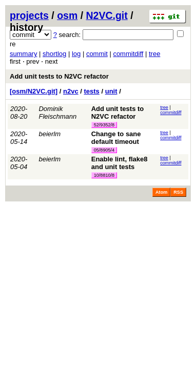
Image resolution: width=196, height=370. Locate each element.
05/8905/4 (104, 150)
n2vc (71, 91)
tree (154, 54)
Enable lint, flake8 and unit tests (119, 163)
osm (67, 15)
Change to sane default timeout (116, 137)
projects (29, 15)
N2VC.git (107, 15)
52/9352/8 (104, 124)
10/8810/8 (104, 175)
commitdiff (128, 54)
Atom (161, 192)
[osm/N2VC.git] (33, 91)
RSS (178, 192)
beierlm (49, 134)
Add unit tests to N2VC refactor (59, 76)
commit (97, 54)
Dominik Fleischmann (57, 112)
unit (111, 91)
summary (23, 54)
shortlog (54, 54)
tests (92, 91)
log (76, 54)
